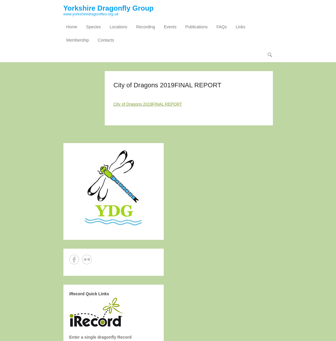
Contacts (106, 40)
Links (240, 26)
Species (93, 26)
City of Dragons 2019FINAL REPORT (148, 104)
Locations (118, 26)
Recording (145, 26)
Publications (196, 26)
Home (71, 26)
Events (170, 26)
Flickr (87, 259)
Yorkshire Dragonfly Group (108, 8)
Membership (77, 40)
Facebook (74, 259)
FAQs (222, 26)
